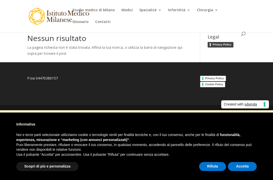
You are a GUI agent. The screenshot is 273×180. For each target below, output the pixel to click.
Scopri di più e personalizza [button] (47, 166)
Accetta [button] (242, 166)
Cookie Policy (214, 84)
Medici (127, 10)
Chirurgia (205, 10)
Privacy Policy (222, 44)
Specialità (148, 10)
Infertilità (176, 10)
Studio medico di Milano (93, 10)
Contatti (102, 22)
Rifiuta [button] (212, 166)
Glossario (80, 22)
